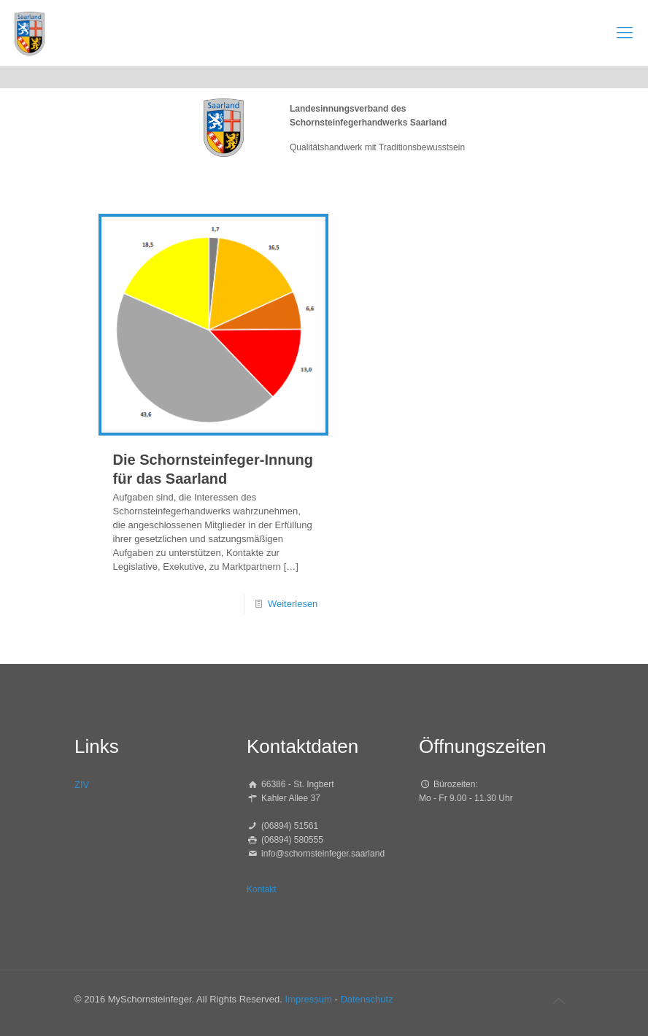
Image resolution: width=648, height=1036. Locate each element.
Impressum (308, 999)
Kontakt (262, 889)
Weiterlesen (292, 603)
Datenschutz (366, 999)
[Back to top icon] (558, 1001)
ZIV (81, 784)
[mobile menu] (624, 32)
